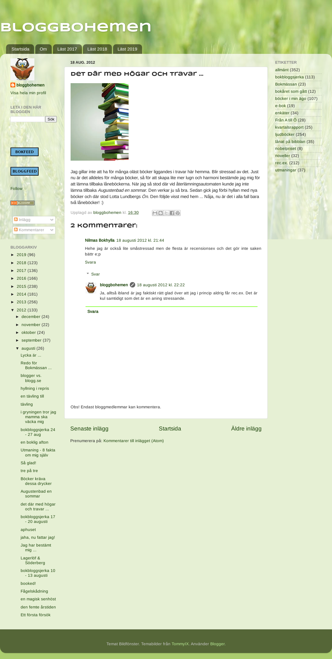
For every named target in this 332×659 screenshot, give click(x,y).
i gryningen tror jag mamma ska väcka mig (38, 417)
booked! (28, 583)
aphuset (28, 529)
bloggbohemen (114, 285)
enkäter (282, 113)
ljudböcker (285, 134)
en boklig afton (34, 442)
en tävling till (32, 396)
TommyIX (180, 644)
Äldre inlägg (246, 428)
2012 (22, 310)
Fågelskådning (34, 591)
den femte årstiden (38, 607)
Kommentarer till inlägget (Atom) (133, 441)
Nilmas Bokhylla (100, 240)
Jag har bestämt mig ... (36, 547)
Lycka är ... (31, 355)
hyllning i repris (35, 388)
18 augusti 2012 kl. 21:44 (140, 240)
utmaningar (285, 170)
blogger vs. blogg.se (31, 378)
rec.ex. (281, 163)
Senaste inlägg (89, 428)
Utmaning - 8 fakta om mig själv (38, 452)
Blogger (217, 644)
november (32, 324)
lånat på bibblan (290, 141)
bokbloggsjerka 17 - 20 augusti (38, 519)
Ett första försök (36, 615)
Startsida (20, 48)
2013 (22, 302)
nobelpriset (285, 148)
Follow (16, 188)
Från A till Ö (286, 120)
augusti (29, 348)
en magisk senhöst (38, 599)
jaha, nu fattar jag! (38, 537)
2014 (22, 294)
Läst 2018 (97, 48)
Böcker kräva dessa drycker (36, 481)
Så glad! (28, 463)
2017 (22, 270)
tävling (27, 404)
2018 (22, 263)
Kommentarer (29, 230)
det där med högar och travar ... (38, 506)
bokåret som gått (291, 91)
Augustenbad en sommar (36, 493)
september (32, 340)
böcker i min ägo (290, 98)
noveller (282, 155)
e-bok (280, 106)
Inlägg (22, 219)
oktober (29, 332)
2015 (22, 286)
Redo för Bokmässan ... (36, 365)
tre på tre (29, 470)
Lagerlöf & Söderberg (33, 560)
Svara (90, 262)
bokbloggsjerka (289, 77)
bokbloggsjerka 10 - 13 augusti (38, 573)
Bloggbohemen (76, 28)
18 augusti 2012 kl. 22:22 (161, 285)
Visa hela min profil (28, 93)
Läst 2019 (127, 48)
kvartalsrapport (289, 127)
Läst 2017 (67, 48)
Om (43, 48)
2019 (22, 254)
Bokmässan (286, 84)
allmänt (282, 70)
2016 (22, 278)
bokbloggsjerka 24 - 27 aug (38, 432)
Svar (95, 274)
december (32, 316)
